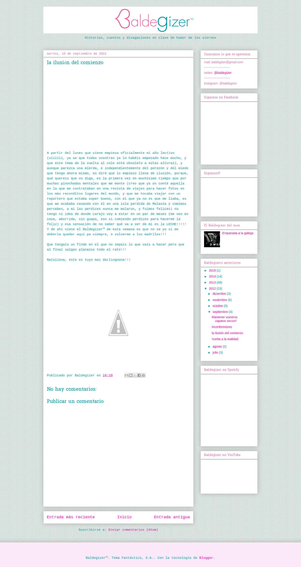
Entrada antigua (172, 517)
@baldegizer (223, 73)
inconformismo (222, 327)
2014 (213, 276)
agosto (217, 346)
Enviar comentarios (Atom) (133, 530)
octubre (218, 306)
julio (215, 352)
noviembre (220, 300)
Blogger (206, 558)
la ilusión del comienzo (227, 333)
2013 (213, 282)
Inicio (124, 517)
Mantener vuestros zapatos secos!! (224, 319)
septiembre (220, 312)
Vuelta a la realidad (225, 339)
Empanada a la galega (237, 233)
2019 (213, 270)
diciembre (219, 293)
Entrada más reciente (71, 517)
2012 (213, 288)
